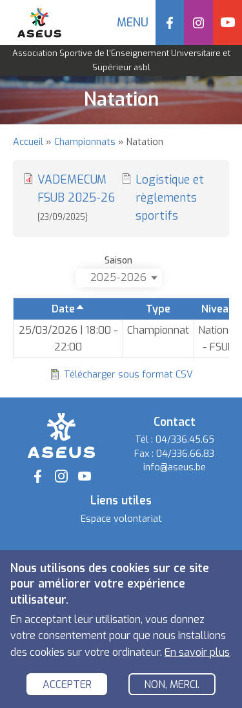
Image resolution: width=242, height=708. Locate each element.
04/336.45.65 (185, 440)
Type (158, 309)
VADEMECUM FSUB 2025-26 (76, 197)
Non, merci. (171, 684)
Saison (118, 260)
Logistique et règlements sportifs (170, 198)
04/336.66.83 (185, 454)
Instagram (198, 22)
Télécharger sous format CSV (128, 374)
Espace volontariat (121, 519)
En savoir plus (197, 652)
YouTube (227, 22)
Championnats (85, 142)
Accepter (67, 684)
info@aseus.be (174, 467)
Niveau (218, 309)
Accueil (28, 142)
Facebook (170, 22)
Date (68, 309)
